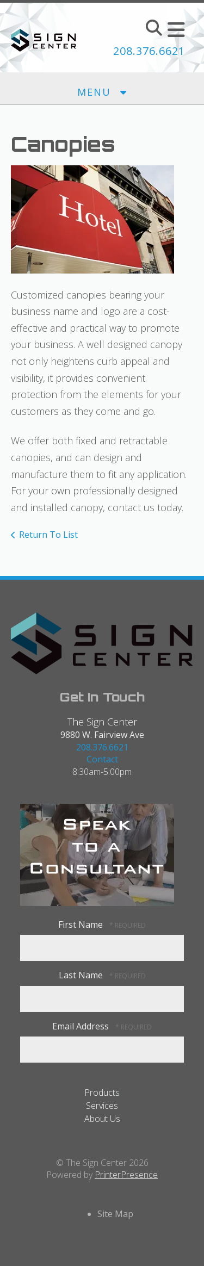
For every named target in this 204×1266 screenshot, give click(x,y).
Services (102, 1106)
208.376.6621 (149, 51)
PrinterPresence (126, 1175)
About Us (102, 1119)
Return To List (48, 535)
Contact (102, 759)
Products (102, 1093)
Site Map (115, 1214)
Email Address (81, 1026)
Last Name (82, 975)
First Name (81, 924)
